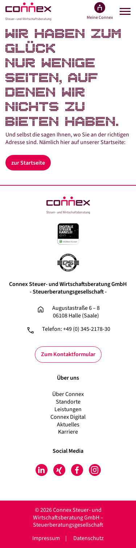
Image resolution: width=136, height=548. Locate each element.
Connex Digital (68, 417)
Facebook (77, 470)
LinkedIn (42, 470)
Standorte (68, 402)
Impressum (46, 538)
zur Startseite (28, 163)
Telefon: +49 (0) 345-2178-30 (76, 329)
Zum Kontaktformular (68, 354)
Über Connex (68, 394)
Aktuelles (68, 425)
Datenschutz (88, 538)
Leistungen (68, 409)
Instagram (95, 470)
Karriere (68, 432)
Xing (59, 470)
